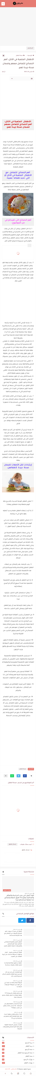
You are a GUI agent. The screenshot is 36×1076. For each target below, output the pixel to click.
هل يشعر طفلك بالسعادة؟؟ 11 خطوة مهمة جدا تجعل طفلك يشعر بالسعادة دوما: (12, 995)
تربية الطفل (17, 1046)
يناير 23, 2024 (17, 1012)
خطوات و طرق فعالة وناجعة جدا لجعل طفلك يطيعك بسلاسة (13, 964)
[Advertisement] (18, 26)
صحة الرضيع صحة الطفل (17, 1053)
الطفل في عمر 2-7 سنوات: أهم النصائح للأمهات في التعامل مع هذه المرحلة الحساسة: (13, 933)
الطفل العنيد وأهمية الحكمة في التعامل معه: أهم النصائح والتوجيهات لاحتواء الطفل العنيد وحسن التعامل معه (13, 944)
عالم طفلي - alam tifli (11, 1069)
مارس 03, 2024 (17, 970)
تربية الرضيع (17, 1043)
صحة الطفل (20, 55)
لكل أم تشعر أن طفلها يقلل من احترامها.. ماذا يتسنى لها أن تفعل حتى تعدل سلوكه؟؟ (12, 1006)
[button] (25, 775)
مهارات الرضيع (17, 1059)
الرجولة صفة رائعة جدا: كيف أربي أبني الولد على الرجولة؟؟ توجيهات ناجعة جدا (13, 984)
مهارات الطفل (17, 1063)
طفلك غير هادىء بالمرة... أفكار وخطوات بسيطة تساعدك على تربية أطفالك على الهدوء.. (12, 954)
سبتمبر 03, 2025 (29, 893)
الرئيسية (31, 55)
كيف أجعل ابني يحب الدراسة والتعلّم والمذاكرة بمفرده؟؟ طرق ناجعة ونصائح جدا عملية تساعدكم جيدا (19, 898)
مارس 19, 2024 (17, 929)
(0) (3, 72)
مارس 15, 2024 (17, 940)
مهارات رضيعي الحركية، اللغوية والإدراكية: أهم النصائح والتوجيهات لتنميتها (12, 1027)
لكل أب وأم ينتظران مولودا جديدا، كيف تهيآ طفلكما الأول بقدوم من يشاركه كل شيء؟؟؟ (13, 1016)
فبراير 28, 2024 (17, 1002)
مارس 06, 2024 (17, 961)
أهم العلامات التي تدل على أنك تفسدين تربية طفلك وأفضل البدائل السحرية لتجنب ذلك (12, 974)
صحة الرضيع (17, 1049)
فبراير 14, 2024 (17, 1023)
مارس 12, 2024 (17, 950)
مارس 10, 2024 (17, 980)
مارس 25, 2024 (17, 991)
